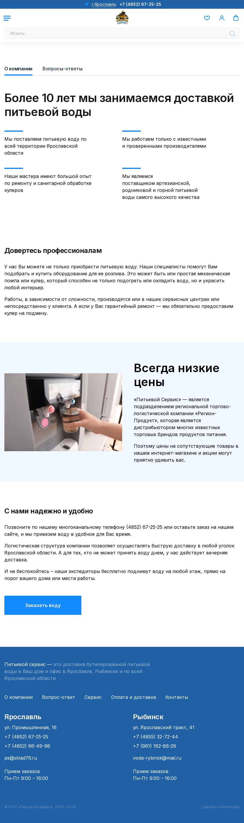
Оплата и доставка (133, 697)
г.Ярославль (103, 4)
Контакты (176, 697)
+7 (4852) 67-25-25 (140, 4)
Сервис (93, 697)
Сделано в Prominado (220, 807)
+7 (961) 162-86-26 (154, 746)
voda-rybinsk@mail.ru (157, 758)
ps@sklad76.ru (20, 758)
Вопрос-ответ (58, 697)
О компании (18, 69)
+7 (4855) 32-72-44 (155, 737)
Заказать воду (43, 605)
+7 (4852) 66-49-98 (27, 746)
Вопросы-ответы (62, 69)
